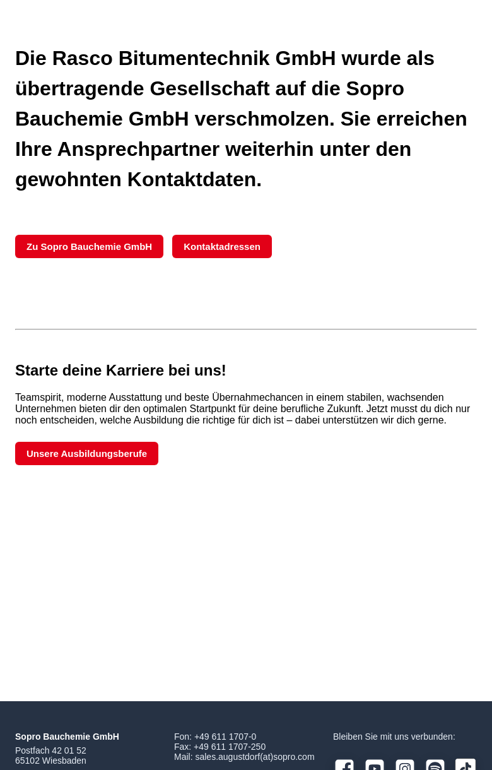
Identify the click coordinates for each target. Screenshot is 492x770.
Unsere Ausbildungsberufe (86, 453)
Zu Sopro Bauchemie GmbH (89, 246)
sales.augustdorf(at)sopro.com (254, 757)
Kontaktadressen (222, 246)
